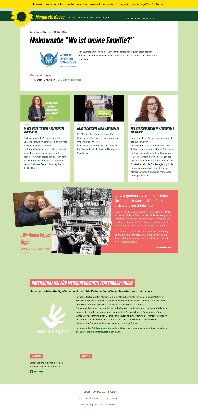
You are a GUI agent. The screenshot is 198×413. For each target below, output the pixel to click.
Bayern (112, 391)
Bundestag (99, 391)
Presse (145, 18)
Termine (153, 18)
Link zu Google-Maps (71, 79)
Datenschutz (112, 405)
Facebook (38, 371)
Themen (85, 391)
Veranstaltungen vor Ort (136, 238)
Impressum (98, 405)
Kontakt (138, 18)
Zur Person (129, 18)
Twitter (155, 238)
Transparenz (85, 405)
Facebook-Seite (129, 241)
